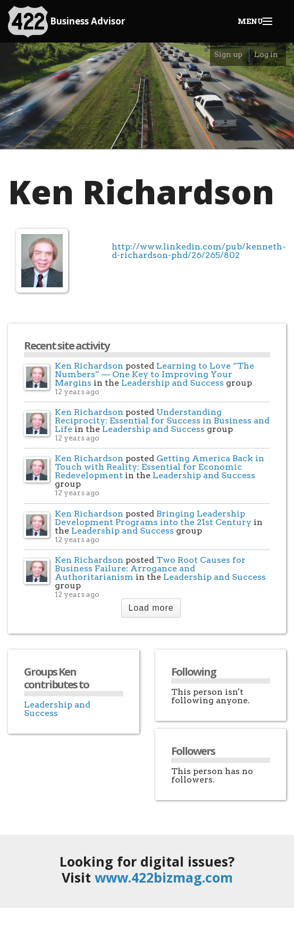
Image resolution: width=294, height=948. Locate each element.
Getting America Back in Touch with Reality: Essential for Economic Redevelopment (159, 466)
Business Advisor (66, 22)
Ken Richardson (89, 366)
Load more (150, 607)
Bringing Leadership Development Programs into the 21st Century (153, 518)
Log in (266, 54)
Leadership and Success (172, 383)
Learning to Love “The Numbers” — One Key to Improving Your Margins (154, 374)
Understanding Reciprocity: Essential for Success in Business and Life (162, 420)
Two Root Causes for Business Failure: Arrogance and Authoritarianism (150, 568)
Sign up (228, 54)
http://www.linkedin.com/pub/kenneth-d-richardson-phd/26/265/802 (198, 251)
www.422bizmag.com (164, 877)
